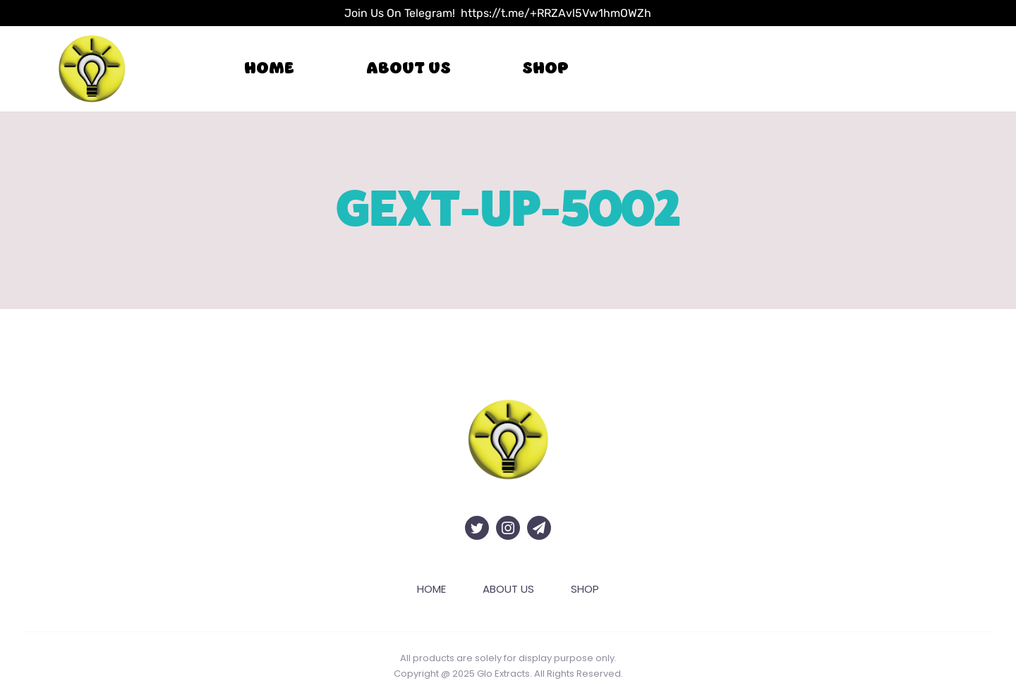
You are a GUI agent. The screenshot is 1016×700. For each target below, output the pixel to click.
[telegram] (539, 528)
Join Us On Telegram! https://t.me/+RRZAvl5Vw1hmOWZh (497, 13)
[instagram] (508, 528)
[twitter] (477, 528)
